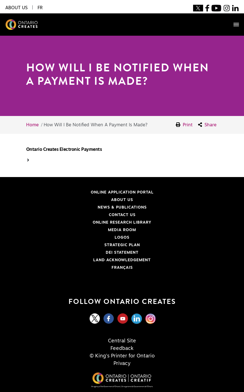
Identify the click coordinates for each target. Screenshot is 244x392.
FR (40, 8)
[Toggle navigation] (233, 24)
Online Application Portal (86, 192)
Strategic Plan (122, 245)
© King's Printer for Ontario (122, 356)
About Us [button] (16, 8)
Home (32, 125)
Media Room (122, 230)
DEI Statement (78, 253)
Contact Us (122, 215)
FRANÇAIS (122, 268)
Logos (122, 237)
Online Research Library (84, 222)
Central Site (122, 340)
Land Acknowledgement (84, 260)
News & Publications (122, 207)
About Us (122, 200)
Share (207, 124)
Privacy (122, 363)
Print (184, 124)
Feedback (122, 348)
